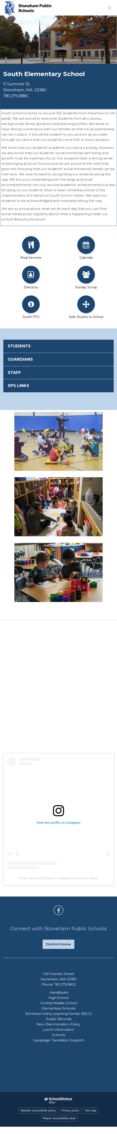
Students (19, 346)
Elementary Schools (58, 1008)
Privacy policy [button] (70, 1110)
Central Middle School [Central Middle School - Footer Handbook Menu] (58, 1003)
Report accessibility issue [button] (59, 1118)
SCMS (23, 878)
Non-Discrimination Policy (58, 1024)
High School (58, 998)
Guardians (20, 359)
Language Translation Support (58, 1040)
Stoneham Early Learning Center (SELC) (58, 1013)
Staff (14, 372)
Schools (58, 1035)
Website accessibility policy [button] (38, 1110)
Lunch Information (58, 1029)
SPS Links (18, 385)
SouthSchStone (43, 878)
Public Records (58, 1019)
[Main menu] (109, 7)
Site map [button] (90, 1110)
